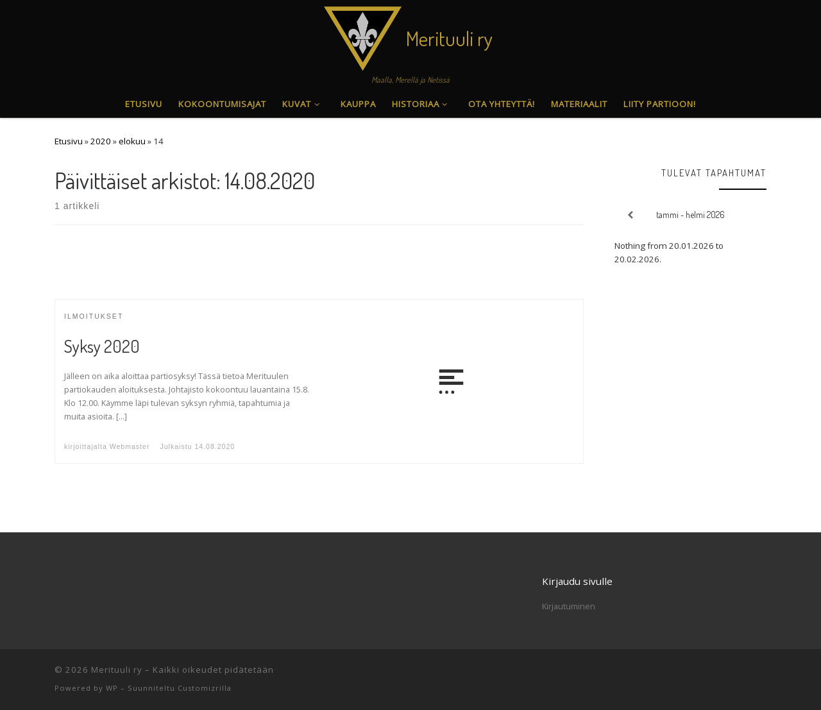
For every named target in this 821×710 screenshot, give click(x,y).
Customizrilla (205, 688)
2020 (100, 141)
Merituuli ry (116, 669)
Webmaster (130, 446)
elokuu (132, 141)
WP (112, 688)
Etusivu (69, 141)
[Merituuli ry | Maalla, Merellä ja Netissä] (363, 35)
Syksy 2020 (102, 346)
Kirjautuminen (568, 606)
